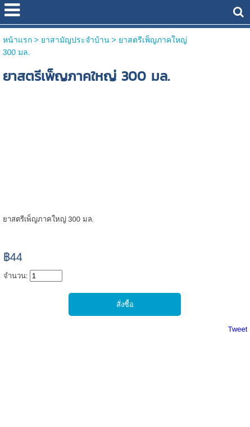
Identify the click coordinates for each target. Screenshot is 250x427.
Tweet (238, 329)
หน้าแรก (17, 39)
